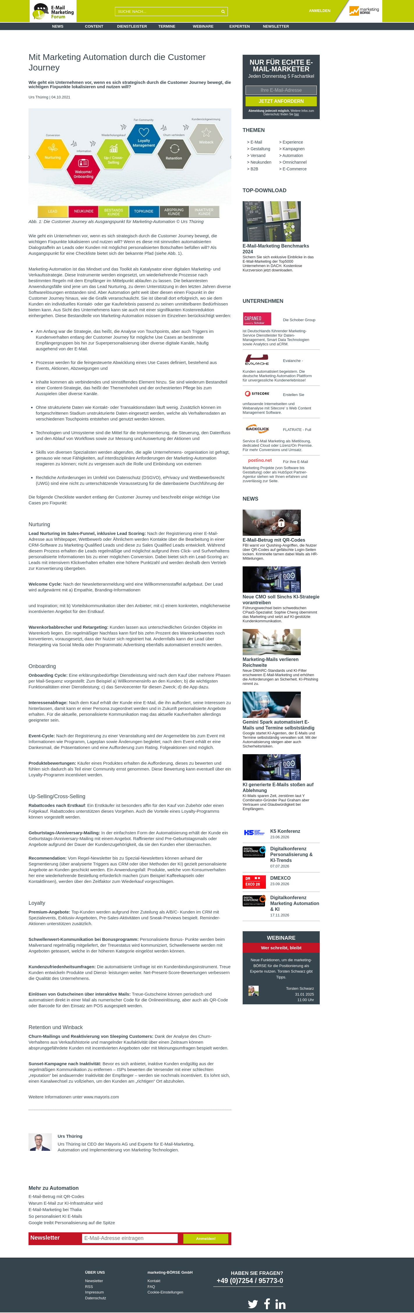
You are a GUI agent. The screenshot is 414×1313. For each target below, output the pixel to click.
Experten (239, 26)
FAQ (151, 1286)
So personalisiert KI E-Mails (55, 1216)
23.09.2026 (279, 884)
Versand (257, 155)
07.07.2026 (279, 866)
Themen (254, 130)
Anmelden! (206, 1238)
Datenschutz (95, 1298)
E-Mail (256, 142)
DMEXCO (280, 878)
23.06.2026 (279, 837)
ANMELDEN (320, 10)
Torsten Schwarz (300, 988)
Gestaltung (260, 148)
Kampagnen (294, 148)
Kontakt (154, 1281)
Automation (292, 155)
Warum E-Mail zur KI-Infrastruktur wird (65, 1203)
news (250, 499)
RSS (89, 1286)
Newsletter (276, 26)
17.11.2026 (279, 915)
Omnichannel (295, 162)
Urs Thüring (38, 97)
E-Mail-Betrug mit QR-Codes (56, 1196)
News (57, 26)
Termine (166, 26)
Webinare (203, 26)
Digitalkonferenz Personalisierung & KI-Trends (291, 854)
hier (296, 114)
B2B (254, 169)
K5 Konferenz (285, 831)
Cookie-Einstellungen (165, 1292)
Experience (293, 142)
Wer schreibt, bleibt (281, 947)
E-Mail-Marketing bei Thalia (55, 1209)
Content (94, 26)
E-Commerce (295, 169)
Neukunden (260, 162)
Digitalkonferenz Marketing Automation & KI (294, 903)
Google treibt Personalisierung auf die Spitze (72, 1222)
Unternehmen (263, 301)
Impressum (94, 1292)
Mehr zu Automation (54, 1188)
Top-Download (265, 190)
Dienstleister (132, 26)
